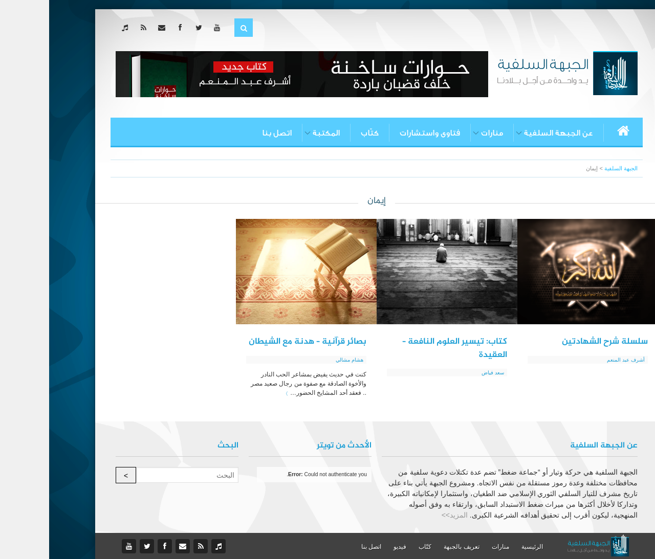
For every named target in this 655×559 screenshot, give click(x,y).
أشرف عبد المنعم (577, 360)
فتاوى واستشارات (381, 133)
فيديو (350, 546)
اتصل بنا (228, 133)
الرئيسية (483, 546)
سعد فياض (443, 372)
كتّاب (321, 133)
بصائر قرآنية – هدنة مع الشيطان (258, 341)
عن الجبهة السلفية (509, 133)
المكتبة (277, 133)
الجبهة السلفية (571, 168)
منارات (443, 133)
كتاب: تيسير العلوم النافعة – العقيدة (405, 348)
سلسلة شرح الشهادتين (556, 341)
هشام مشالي (300, 360)
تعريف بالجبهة (412, 546)
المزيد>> (405, 515)
